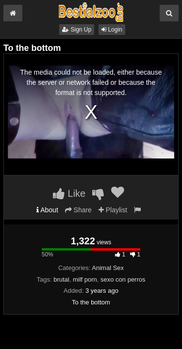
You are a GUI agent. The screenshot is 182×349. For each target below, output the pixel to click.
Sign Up (76, 29)
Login (111, 29)
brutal (61, 279)
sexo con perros (123, 279)
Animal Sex (108, 267)
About (47, 210)
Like (69, 193)
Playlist (113, 210)
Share (78, 210)
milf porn (85, 279)
